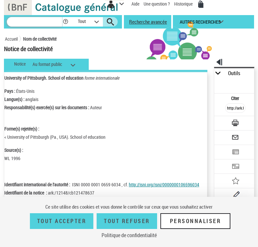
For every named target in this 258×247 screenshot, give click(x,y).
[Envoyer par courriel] (235, 138)
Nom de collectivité (40, 39)
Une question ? (157, 4)
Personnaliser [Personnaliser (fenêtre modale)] (195, 221)
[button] (65, 22)
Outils (234, 73)
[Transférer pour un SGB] (235, 167)
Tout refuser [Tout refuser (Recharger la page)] (127, 221)
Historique (184, 4)
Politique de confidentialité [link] (129, 235)
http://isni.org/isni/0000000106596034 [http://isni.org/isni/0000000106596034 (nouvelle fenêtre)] (164, 184)
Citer (235, 98)
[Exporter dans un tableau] (235, 152)
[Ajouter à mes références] (235, 181)
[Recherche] (34, 22)
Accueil (11, 39)
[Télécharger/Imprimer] (235, 124)
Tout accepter (61, 221)
